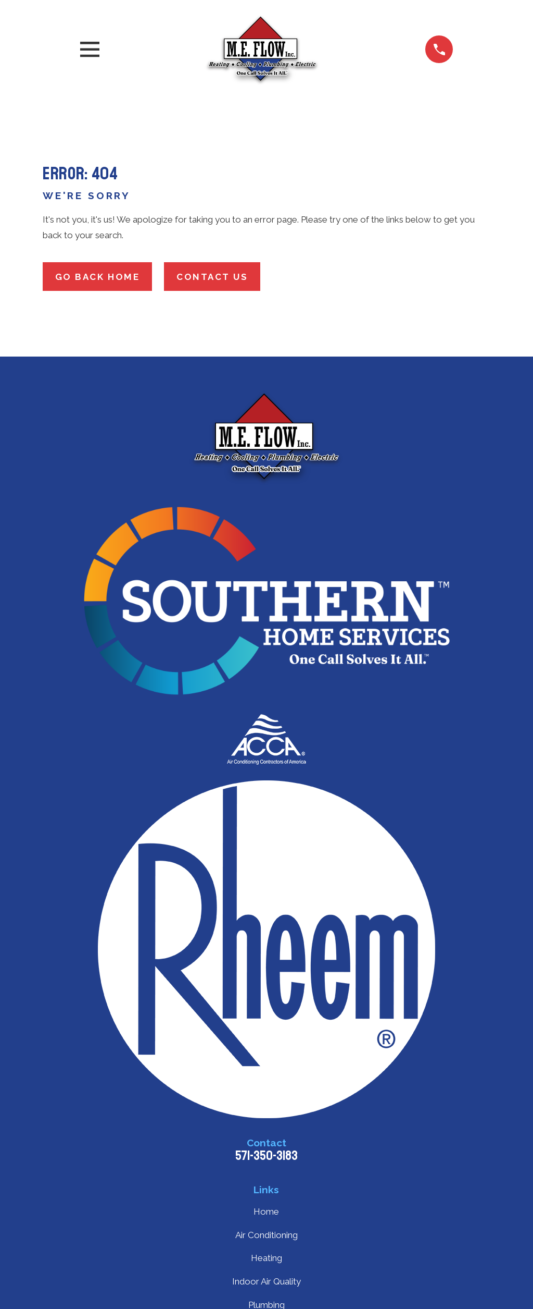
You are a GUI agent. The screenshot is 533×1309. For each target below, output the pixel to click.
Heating (266, 1258)
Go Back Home (97, 277)
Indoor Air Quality (266, 1281)
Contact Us (212, 277)
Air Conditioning (266, 1235)
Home (266, 1211)
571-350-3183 (266, 1155)
